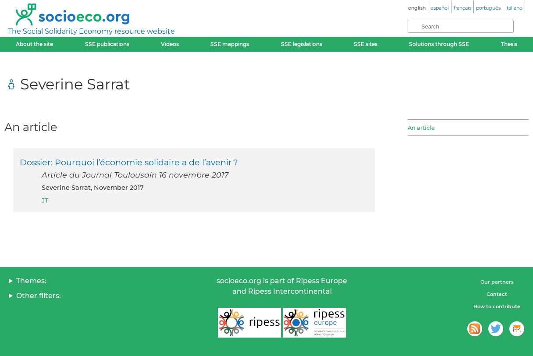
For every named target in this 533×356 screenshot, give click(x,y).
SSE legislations (301, 44)
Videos (170, 44)
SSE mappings (229, 44)
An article (421, 127)
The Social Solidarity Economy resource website (91, 31)
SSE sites (365, 44)
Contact (497, 294)
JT (45, 200)
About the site (34, 44)
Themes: (31, 281)
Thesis (509, 44)
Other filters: (38, 296)
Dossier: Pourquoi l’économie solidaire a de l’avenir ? (129, 162)
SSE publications (107, 44)
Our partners (497, 282)
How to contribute (496, 306)
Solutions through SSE (439, 44)
